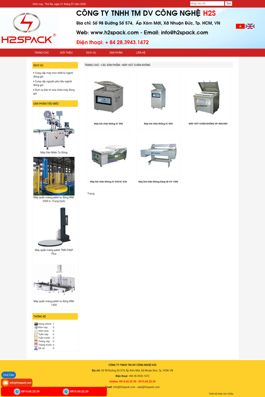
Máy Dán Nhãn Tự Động (54, 152)
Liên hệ (141, 52)
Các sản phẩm (110, 65)
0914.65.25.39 (30, 391)
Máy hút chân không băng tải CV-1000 (158, 181)
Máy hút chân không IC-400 (108, 123)
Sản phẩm (115, 52)
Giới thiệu (66, 52)
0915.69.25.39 (79, 391)
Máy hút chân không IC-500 (158, 123)
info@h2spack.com (20, 382)
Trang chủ (41, 52)
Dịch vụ (91, 52)
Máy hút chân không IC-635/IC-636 (108, 181)
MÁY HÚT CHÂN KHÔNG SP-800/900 (208, 123)
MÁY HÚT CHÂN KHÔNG (136, 65)
